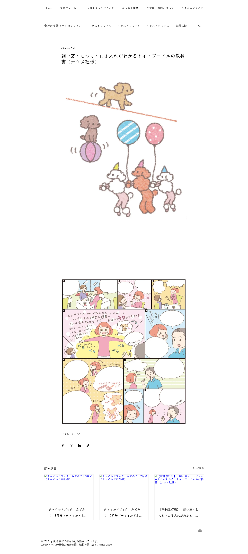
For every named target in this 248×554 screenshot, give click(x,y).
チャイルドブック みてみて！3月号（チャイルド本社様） (67, 513)
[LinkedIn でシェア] (79, 445)
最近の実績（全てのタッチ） (63, 25)
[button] (130, 8)
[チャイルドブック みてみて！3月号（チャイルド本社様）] (68, 488)
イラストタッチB (128, 25)
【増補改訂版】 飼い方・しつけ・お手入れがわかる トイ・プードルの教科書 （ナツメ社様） (179, 513)
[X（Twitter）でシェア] (71, 445)
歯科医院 (181, 25)
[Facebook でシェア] (62, 445)
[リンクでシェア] (87, 445)
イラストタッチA (99, 25)
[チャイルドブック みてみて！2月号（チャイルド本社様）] (124, 488)
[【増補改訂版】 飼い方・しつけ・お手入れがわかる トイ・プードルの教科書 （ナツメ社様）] (179, 488)
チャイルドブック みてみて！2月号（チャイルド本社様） (123, 513)
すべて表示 (198, 468)
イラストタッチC (157, 25)
